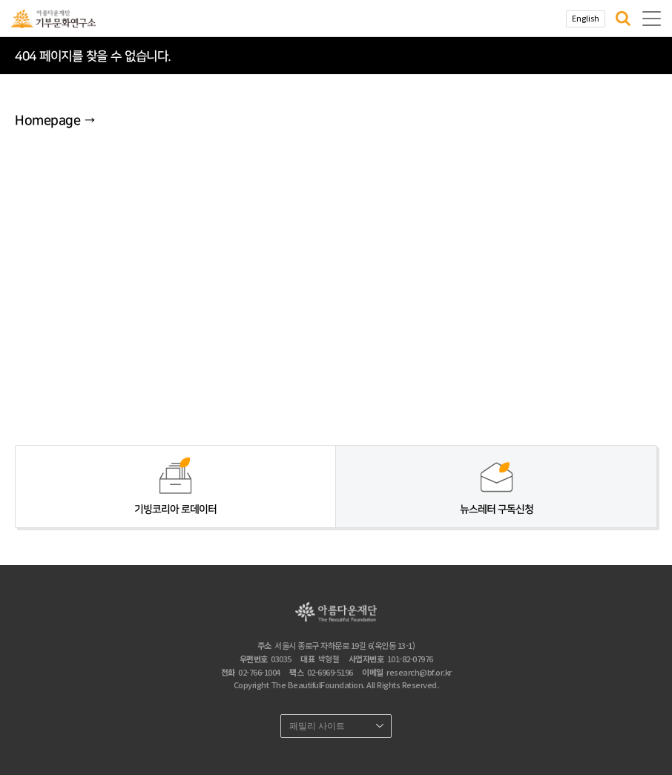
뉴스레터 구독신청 (496, 509)
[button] (623, 18)
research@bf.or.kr (419, 672)
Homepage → (55, 120)
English (585, 18)
